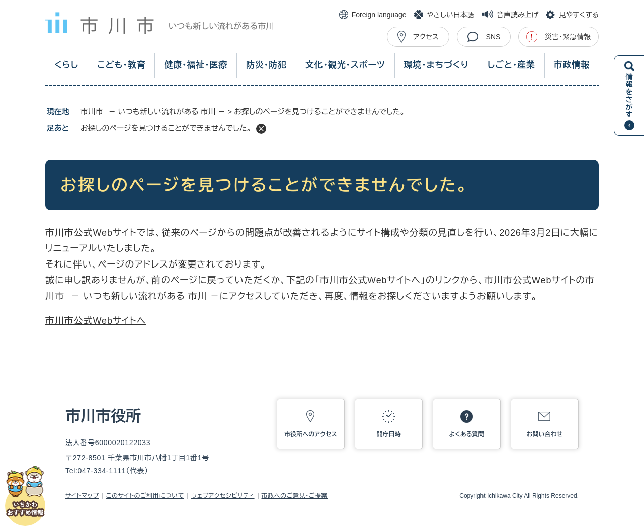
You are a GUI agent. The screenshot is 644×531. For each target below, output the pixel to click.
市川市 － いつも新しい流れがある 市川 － (152, 111)
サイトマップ (82, 495)
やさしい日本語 (450, 15)
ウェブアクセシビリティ (223, 495)
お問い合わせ (545, 434)
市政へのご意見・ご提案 (295, 495)
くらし (66, 65)
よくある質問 (467, 434)
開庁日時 (389, 434)
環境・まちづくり (436, 65)
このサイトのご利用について (145, 495)
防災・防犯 (266, 65)
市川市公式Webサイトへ (95, 321)
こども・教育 (121, 65)
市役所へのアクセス (310, 434)
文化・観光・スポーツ (345, 65)
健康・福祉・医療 (195, 65)
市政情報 (572, 65)
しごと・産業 (511, 65)
